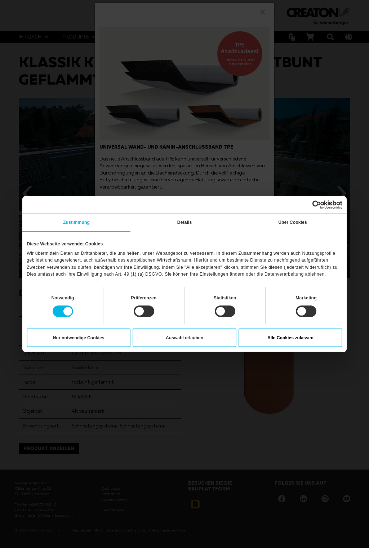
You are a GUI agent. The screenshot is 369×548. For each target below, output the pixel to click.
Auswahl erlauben (184, 337)
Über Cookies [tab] (292, 222)
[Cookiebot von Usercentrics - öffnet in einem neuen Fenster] (310, 204)
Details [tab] (184, 222)
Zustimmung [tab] (76, 222)
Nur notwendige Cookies (79, 337)
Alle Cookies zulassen (290, 337)
